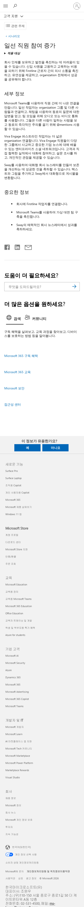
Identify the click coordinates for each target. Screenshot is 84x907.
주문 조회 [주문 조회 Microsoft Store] (10, 563)
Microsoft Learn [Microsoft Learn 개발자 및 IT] (13, 734)
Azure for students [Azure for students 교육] (15, 635)
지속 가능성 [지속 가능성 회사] (11, 834)
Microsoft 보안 (14, 388)
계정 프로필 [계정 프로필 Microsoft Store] (11, 535)
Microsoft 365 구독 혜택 (21, 356)
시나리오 (12, 36)
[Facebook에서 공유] (7, 246)
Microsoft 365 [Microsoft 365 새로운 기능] (12, 499)
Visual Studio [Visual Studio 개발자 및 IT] (12, 777)
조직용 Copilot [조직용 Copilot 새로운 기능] (13, 485)
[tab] (15, 319)
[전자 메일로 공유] (26, 246)
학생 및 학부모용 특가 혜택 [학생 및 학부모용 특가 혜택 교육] (20, 627)
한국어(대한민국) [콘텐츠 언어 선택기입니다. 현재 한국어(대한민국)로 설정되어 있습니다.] (21, 847)
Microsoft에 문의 (14, 871)
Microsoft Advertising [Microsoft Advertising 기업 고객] (17, 691)
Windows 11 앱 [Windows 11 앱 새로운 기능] (13, 514)
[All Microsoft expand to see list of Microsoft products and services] (5, 6)
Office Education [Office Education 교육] (14, 613)
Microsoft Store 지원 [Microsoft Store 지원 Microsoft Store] (16, 549)
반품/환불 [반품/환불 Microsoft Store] (10, 556)
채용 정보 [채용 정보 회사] (10, 798)
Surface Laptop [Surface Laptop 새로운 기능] (13, 478)
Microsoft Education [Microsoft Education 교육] (16, 584)
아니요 (55, 448)
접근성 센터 (12, 404)
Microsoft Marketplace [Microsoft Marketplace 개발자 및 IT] (17, 755)
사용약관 (10, 878)
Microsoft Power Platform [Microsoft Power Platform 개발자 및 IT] (19, 763)
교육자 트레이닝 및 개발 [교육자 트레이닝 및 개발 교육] (18, 620)
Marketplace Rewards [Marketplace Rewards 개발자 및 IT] (17, 770)
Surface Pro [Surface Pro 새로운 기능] (11, 471)
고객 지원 (11, 16)
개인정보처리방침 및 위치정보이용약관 (48, 871)
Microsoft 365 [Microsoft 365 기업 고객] (12, 684)
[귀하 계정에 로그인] (76, 6)
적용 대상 (13, 53)
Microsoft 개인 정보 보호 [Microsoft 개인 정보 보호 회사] (18, 819)
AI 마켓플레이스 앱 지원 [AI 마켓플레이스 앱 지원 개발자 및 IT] (18, 741)
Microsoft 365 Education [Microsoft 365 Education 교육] (18, 606)
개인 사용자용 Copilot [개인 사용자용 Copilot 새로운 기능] (17, 492)
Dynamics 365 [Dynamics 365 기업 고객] (13, 677)
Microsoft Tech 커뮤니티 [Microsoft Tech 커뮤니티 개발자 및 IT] (18, 748)
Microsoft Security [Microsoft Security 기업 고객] (15, 663)
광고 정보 (31, 878)
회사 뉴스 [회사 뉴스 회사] (10, 812)
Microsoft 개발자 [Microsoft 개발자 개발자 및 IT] (14, 727)
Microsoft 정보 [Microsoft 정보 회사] (13, 805)
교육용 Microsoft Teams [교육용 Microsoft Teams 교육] (18, 599)
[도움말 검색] (15, 5)
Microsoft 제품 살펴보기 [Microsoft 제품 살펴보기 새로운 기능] (18, 507)
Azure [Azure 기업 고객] (8, 670)
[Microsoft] (42, 3)
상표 (20, 878)
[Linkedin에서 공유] (16, 246)
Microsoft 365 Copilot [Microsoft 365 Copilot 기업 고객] (17, 699)
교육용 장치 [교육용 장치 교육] (11, 591)
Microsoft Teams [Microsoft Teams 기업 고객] (14, 706)
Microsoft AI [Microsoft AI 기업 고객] (12, 655)
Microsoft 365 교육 (17, 372)
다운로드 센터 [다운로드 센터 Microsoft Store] (13, 542)
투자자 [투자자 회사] (9, 827)
